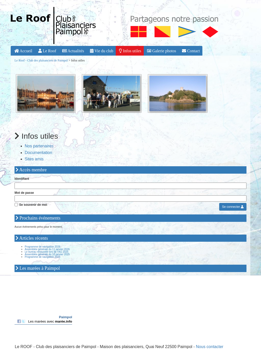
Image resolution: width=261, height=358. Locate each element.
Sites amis (34, 159)
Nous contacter (210, 346)
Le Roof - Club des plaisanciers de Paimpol (41, 60)
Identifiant (22, 178)
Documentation (38, 152)
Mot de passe (24, 192)
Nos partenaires (39, 146)
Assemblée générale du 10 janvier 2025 (47, 254)
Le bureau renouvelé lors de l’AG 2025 (46, 251)
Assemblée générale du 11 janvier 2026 (47, 249)
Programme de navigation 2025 (42, 256)
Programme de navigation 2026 (42, 246)
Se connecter (233, 207)
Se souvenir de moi (33, 204)
